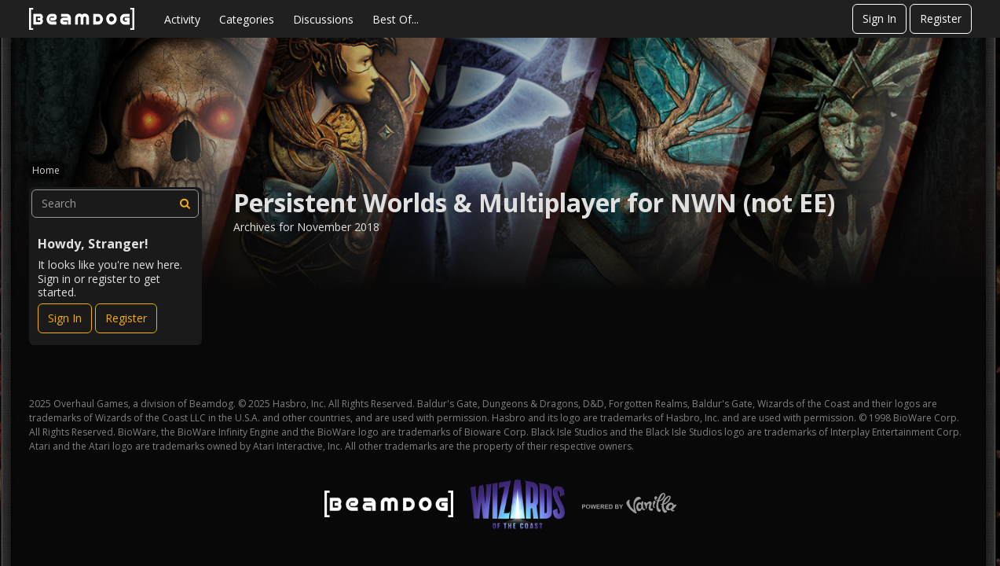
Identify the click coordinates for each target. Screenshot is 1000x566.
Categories (246, 19)
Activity (182, 19)
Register (941, 18)
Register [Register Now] (126, 318)
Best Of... (395, 19)
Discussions (323, 19)
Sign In (879, 18)
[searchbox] (115, 203)
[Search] (184, 203)
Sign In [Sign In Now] (65, 318)
